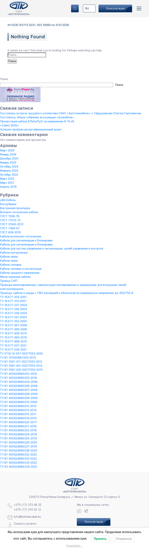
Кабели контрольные (14, 252)
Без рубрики (8, 204)
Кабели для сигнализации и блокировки (26, 240)
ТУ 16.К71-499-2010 (13, 341)
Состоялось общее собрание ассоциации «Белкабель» (37, 117)
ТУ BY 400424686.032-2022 (18, 454)
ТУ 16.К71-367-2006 (13, 325)
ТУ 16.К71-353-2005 (13, 321)
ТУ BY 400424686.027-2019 (18, 446)
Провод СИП (8, 280)
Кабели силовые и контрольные (21, 268)
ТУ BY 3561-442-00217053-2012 (21, 369)
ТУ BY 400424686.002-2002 (18, 373)
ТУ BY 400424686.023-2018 (18, 430)
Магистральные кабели (15, 276)
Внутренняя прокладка (15, 208)
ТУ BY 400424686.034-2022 (18, 462)
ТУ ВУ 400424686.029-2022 (18, 466)
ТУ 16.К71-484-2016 (13, 337)
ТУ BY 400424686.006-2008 (18, 385)
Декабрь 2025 (9, 158)
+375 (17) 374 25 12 (27, 509)
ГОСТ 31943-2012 (11, 224)
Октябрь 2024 (9, 166)
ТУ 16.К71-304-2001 (13, 297)
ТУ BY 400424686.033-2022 (18, 458)
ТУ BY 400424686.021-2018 (18, 426)
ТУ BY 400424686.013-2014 (18, 410)
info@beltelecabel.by (27, 516)
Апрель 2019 (8, 186)
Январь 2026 (8, 154)
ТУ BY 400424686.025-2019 (18, 438)
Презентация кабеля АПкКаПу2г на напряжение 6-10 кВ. (37, 121)
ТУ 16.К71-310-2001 (13, 301)
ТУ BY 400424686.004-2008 (18, 381)
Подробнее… (74, 545)
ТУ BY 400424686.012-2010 (18, 406)
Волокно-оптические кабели (19, 212)
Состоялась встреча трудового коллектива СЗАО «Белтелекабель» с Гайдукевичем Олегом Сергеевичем (70, 113)
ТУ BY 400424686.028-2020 (18, 450)
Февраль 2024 (9, 170)
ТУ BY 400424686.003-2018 (18, 377)
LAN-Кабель (8, 200)
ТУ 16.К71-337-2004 (13, 305)
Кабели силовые (11, 264)
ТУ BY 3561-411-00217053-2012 (21, 361)
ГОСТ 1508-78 (9, 216)
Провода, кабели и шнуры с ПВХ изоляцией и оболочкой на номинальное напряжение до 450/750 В (66, 293)
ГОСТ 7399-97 (10, 228)
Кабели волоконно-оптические (20, 236)
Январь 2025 (8, 162)
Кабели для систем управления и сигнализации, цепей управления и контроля (51, 248)
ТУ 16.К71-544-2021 (13, 349)
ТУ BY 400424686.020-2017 (18, 422)
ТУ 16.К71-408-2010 (13, 333)
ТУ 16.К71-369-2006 (13, 329)
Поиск (4, 79)
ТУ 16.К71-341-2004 (13, 317)
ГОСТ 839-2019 (10, 232)
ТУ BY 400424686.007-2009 (18, 389)
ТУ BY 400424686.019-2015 (18, 418)
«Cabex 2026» (9, 125)
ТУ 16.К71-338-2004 (13, 309)
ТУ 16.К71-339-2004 (13, 313)
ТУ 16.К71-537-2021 (13, 345)
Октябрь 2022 (9, 174)
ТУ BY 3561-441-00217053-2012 (21, 365)
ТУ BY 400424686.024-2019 (18, 434)
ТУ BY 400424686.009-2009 (18, 398)
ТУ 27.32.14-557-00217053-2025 (21, 353)
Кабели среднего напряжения (19, 272)
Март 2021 (7, 182)
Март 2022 (7, 178)
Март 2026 (7, 150)
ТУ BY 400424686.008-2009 (18, 394)
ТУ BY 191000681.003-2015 (18, 357)
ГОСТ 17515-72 (10, 220)
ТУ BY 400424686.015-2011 (18, 414)
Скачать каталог (25, 523)
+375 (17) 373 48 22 (27, 504)
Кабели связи (9, 256)
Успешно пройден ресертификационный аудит (31, 129)
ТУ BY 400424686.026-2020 (18, 442)
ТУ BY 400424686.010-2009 (18, 402)
